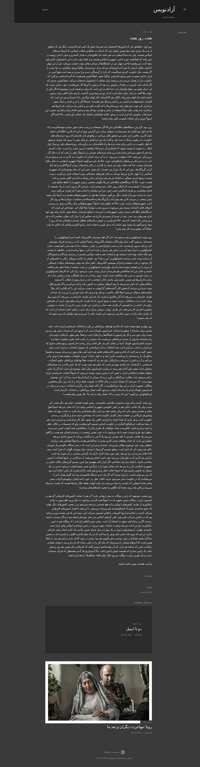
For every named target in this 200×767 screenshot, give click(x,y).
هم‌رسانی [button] (167, 32)
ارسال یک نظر (132, 592)
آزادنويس (150, 9)
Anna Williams (88, 758)
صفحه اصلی (154, 17)
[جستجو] (31, 9)
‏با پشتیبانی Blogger (100, 752)
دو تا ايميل (120, 628)
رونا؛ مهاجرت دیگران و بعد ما (115, 726)
